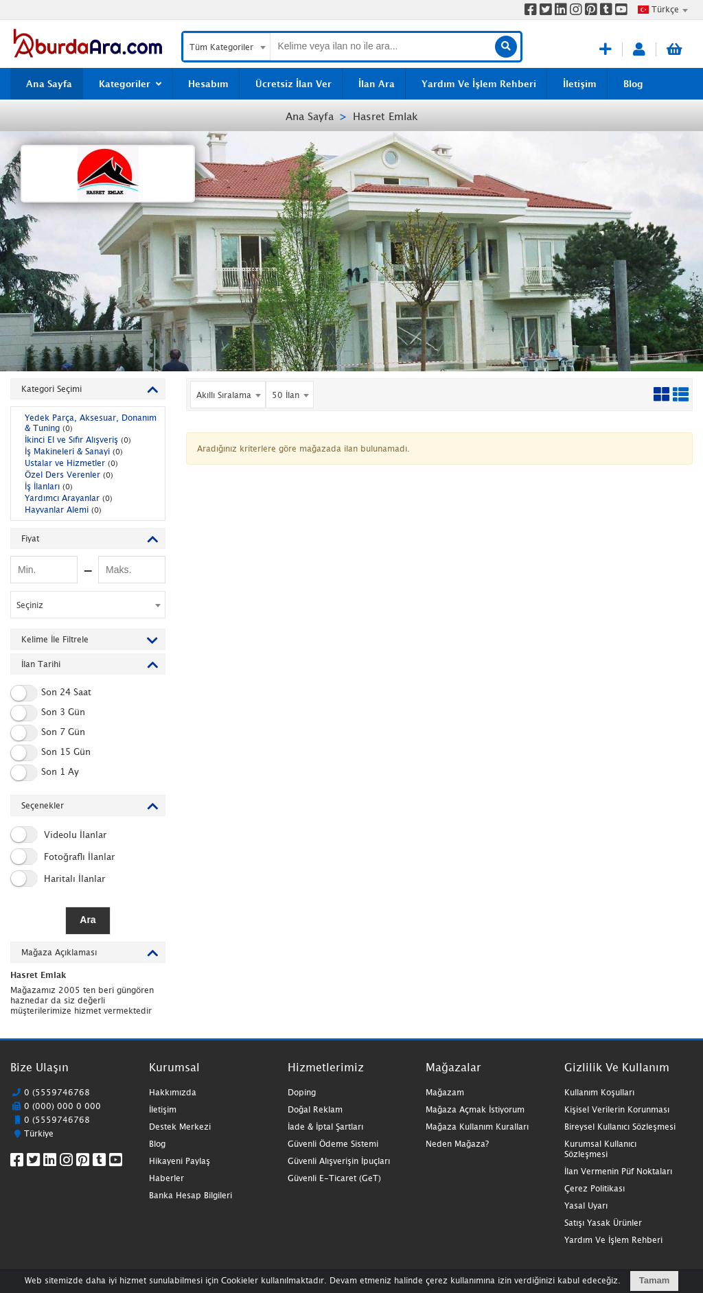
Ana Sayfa (310, 116)
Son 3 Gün (47, 713)
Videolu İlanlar (58, 834)
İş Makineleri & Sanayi (74, 451)
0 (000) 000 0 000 (62, 1106)
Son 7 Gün (47, 733)
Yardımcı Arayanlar (69, 498)
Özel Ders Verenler (69, 474)
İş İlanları (49, 486)
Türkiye (39, 1133)
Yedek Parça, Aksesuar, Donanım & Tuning (91, 422)
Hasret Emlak (385, 116)
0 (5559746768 (57, 1092)
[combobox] (662, 9)
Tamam (654, 1280)
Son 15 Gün (50, 753)
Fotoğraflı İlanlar (62, 856)
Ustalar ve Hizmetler (71, 463)
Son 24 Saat (50, 693)
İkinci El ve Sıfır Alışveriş (78, 439)
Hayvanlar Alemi (63, 509)
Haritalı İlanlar (57, 878)
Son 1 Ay (44, 773)
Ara (87, 919)
